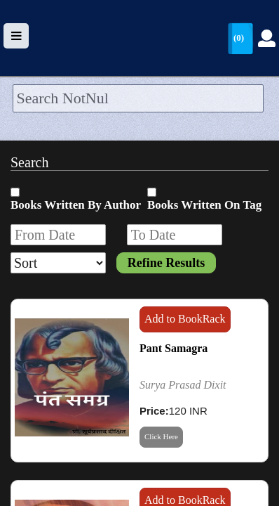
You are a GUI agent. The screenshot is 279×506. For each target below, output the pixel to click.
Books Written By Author (76, 205)
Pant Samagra (173, 348)
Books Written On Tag (204, 205)
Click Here (161, 436)
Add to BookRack (185, 319)
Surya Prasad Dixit (183, 385)
